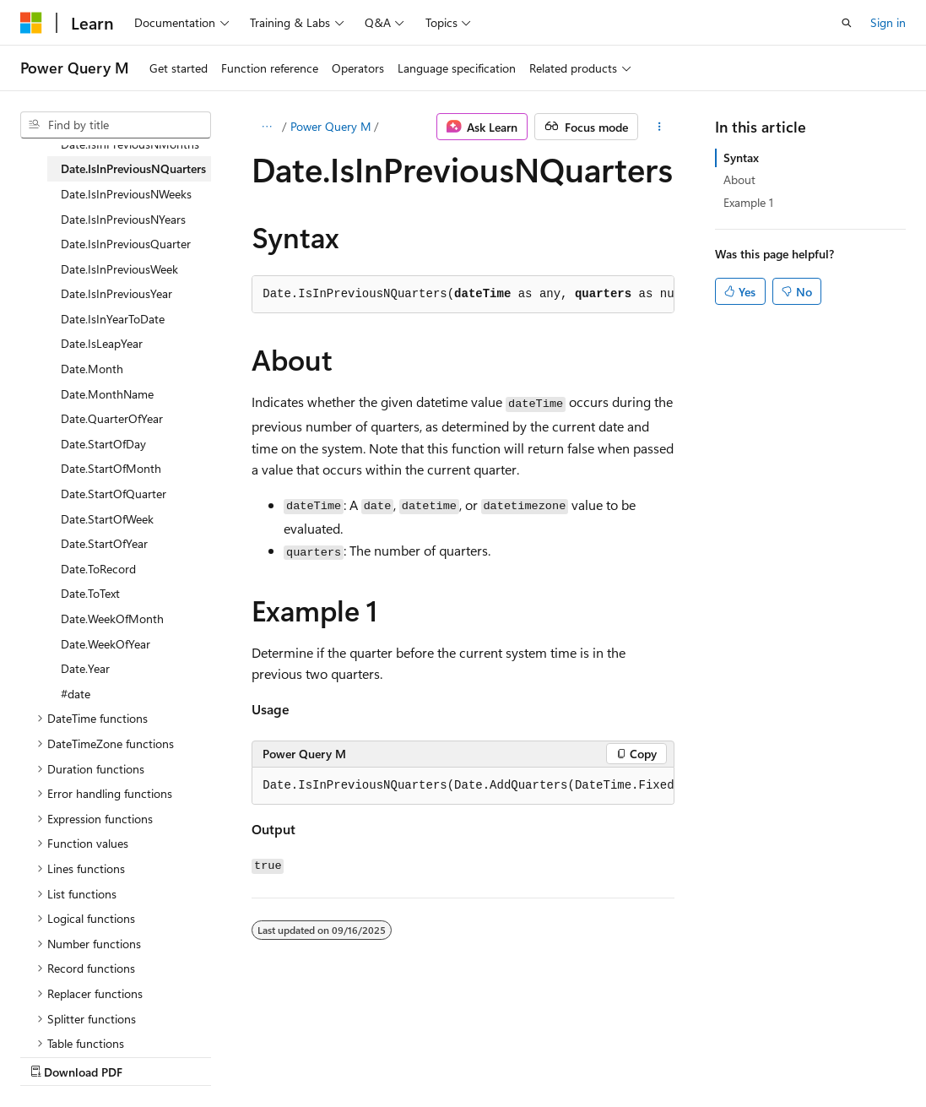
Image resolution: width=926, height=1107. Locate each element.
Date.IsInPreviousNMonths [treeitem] (130, 144)
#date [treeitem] (75, 694)
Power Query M (330, 126)
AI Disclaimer (54, 1056)
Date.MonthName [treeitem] (107, 394)
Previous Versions (153, 1056)
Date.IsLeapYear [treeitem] (102, 343)
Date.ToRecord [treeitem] (98, 569)
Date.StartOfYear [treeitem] (104, 543)
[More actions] (659, 126)
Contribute (302, 1056)
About (739, 179)
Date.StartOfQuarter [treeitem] (113, 494)
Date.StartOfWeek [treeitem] (107, 519)
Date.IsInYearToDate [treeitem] (113, 319)
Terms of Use (453, 1056)
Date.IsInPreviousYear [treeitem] (116, 293)
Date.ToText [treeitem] (90, 593)
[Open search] (847, 23)
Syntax (741, 157)
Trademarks (536, 1056)
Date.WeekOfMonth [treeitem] (112, 618)
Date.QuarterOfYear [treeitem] (112, 418)
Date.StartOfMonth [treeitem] (111, 468)
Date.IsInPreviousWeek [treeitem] (119, 269)
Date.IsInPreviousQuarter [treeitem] (126, 244)
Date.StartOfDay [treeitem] (103, 444)
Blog (230, 1056)
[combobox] (115, 124)
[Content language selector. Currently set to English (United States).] (97, 1014)
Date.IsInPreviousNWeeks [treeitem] (126, 194)
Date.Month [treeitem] (92, 369)
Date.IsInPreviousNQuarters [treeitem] (133, 168)
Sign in (888, 22)
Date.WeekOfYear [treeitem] (105, 644)
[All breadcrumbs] (266, 126)
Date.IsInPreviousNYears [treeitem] (123, 219)
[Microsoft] (31, 23)
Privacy (368, 1056)
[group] (463, 786)
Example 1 (748, 202)
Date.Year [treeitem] (85, 668)
